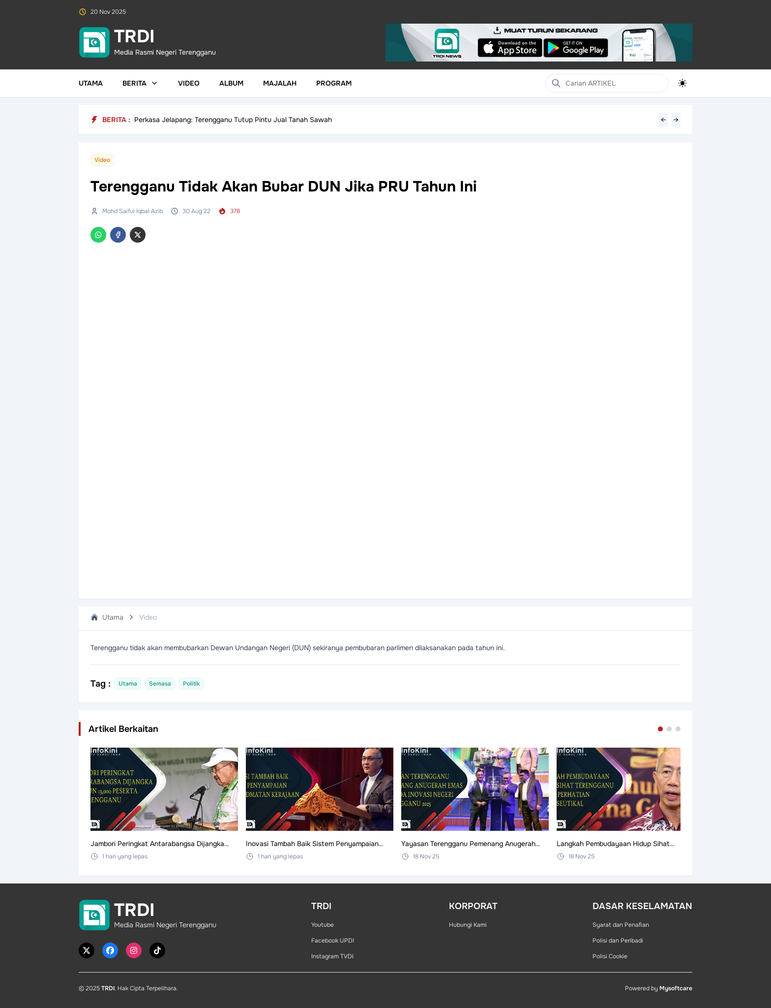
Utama (91, 83)
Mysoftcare (675, 988)
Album (231, 83)
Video (189, 83)
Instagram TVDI (332, 956)
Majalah (280, 83)
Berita (140, 83)
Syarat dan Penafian (621, 925)
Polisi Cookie (610, 956)
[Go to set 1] (660, 728)
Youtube (322, 925)
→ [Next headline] (676, 119)
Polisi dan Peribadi (618, 941)
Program (334, 83)
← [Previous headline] (663, 119)
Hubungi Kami (468, 925)
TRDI (108, 988)
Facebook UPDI (332, 941)
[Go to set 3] (678, 728)
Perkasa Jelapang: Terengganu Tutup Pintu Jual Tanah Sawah (233, 119)
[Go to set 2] (669, 728)
